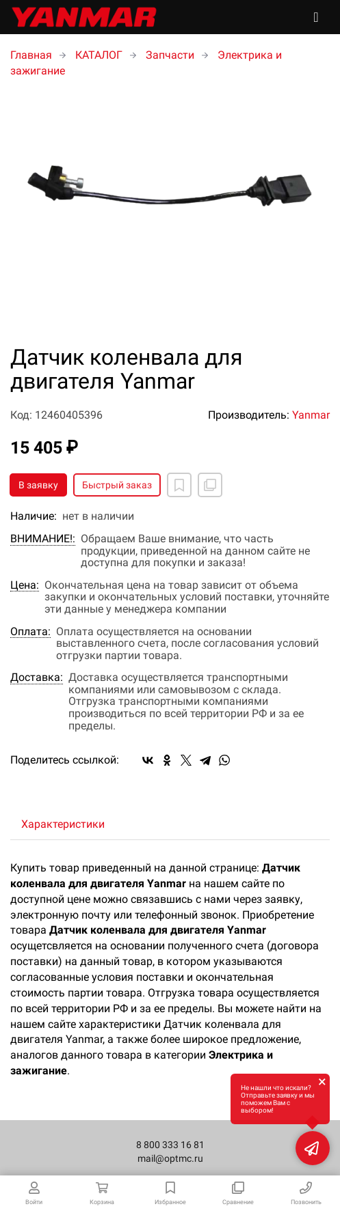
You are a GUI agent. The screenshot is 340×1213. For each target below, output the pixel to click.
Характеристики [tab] (63, 824)
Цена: (24, 585)
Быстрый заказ (117, 484)
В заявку (38, 484)
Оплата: (30, 632)
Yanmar (311, 414)
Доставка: (36, 677)
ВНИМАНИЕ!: (42, 539)
